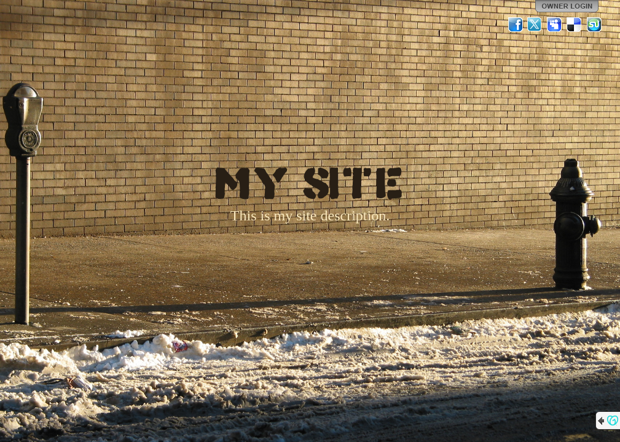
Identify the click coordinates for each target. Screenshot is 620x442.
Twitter (535, 24)
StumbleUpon (594, 24)
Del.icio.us (574, 24)
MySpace (554, 24)
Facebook (515, 24)
